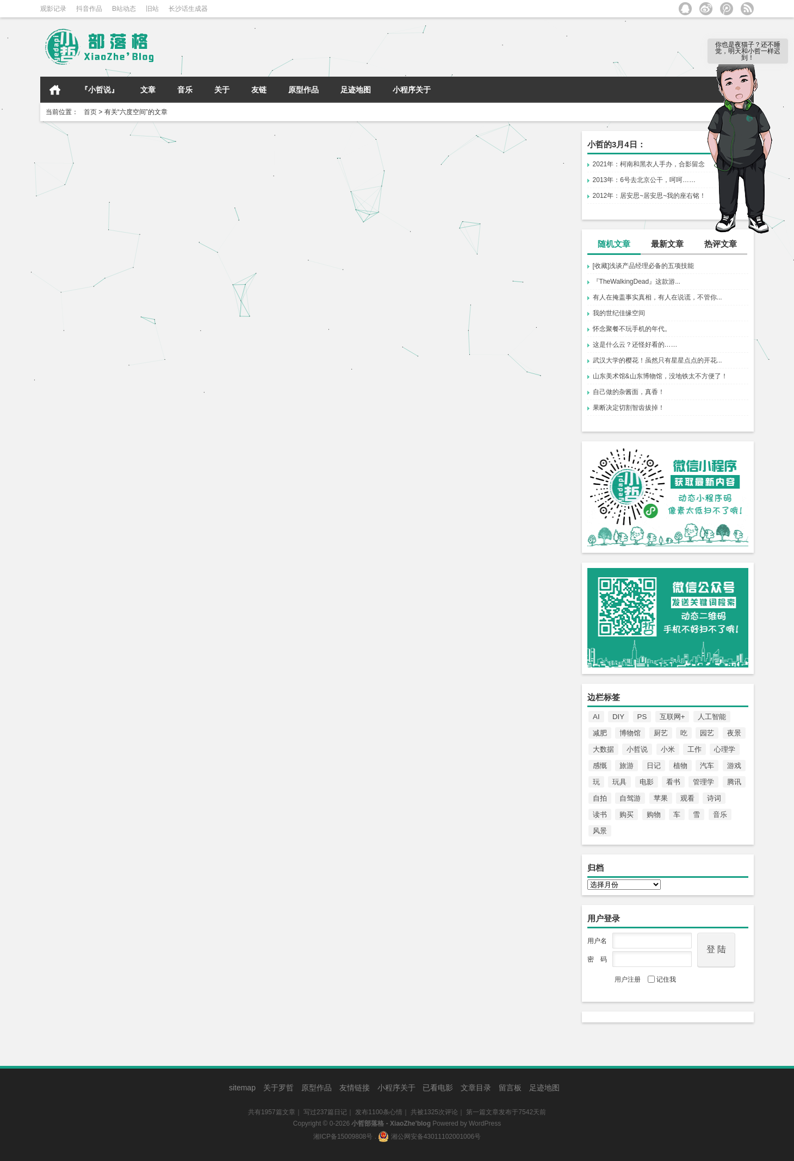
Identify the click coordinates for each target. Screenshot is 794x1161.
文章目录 (476, 1087)
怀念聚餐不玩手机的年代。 (632, 329)
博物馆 (630, 733)
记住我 (662, 979)
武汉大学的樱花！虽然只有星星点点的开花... (657, 360)
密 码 (597, 959)
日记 (654, 765)
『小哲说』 (99, 89)
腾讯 (734, 782)
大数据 (603, 749)
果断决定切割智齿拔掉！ (629, 407)
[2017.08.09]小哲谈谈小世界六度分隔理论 (122, 148)
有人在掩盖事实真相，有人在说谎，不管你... (657, 297)
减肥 (600, 733)
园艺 (707, 733)
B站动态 (124, 9)
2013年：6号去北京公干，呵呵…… (644, 180)
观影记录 (53, 9)
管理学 (703, 782)
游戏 (734, 765)
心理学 (724, 749)
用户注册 (628, 979)
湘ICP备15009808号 (343, 1136)
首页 (55, 90)
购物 (654, 814)
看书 (673, 782)
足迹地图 (355, 89)
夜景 (734, 733)
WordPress (485, 1123)
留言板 (510, 1087)
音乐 (185, 89)
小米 (668, 749)
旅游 (626, 765)
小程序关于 (412, 89)
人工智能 (712, 717)
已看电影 (438, 1087)
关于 (221, 89)
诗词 (714, 798)
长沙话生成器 (188, 9)
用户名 (597, 941)
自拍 (600, 798)
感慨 (600, 765)
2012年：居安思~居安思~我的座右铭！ (649, 195)
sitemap (242, 1087)
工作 (694, 749)
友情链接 (354, 1087)
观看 (687, 798)
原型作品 (303, 89)
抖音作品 (89, 9)
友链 (258, 89)
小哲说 (637, 749)
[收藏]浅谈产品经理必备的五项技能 (643, 266)
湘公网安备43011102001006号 (429, 1136)
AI (596, 717)
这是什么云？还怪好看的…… (635, 344)
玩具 (619, 782)
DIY (618, 717)
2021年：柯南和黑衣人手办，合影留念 (649, 164)
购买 (626, 814)
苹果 (661, 798)
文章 (148, 89)
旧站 (152, 9)
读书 (600, 814)
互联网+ (672, 717)
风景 (600, 831)
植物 (680, 765)
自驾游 (630, 798)
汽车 (707, 765)
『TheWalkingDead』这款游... (637, 281)
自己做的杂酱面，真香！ (629, 392)
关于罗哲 (278, 1087)
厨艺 (661, 733)
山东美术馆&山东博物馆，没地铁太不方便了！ (660, 376)
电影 (647, 782)
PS (642, 717)
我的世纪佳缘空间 (619, 313)
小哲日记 (155, 219)
